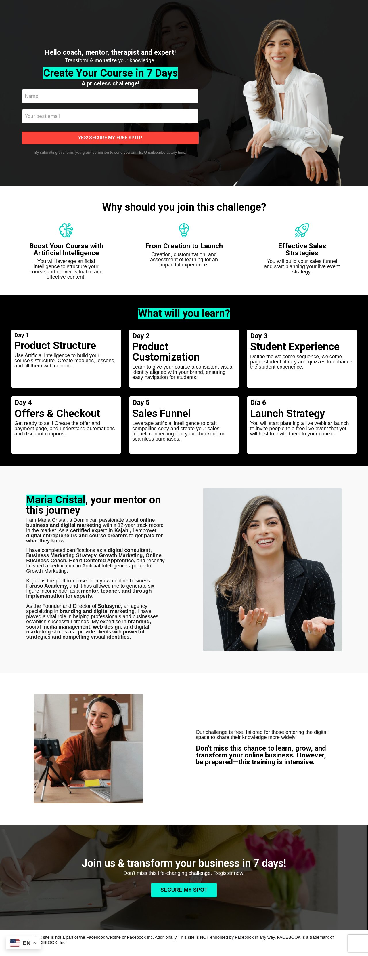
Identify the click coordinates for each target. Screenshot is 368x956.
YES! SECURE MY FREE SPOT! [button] (110, 138)
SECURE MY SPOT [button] (184, 892)
